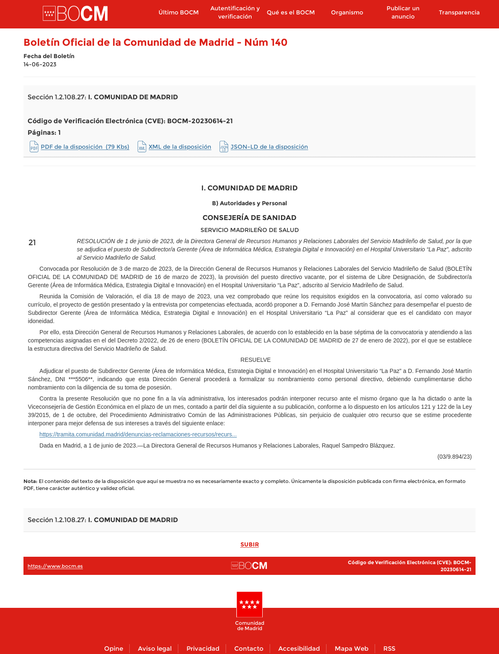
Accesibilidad (299, 648)
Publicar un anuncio (403, 12)
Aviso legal (155, 648)
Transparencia (459, 12)
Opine (113, 648)
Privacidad (203, 648)
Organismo (347, 12)
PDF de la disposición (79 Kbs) (85, 146)
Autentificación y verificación (235, 12)
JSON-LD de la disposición (269, 146)
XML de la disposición (180, 146)
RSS (389, 648)
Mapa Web (351, 648)
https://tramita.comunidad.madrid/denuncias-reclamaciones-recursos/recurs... (138, 434)
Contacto (248, 648)
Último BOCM (179, 12)
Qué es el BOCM (291, 12)
